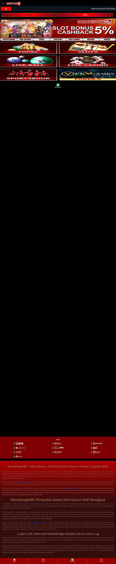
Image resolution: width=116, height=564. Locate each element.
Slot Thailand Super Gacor (26, 482)
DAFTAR (29, 15)
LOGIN (85, 15)
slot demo (31, 504)
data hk (27, 546)
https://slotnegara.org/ (35, 522)
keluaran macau (72, 488)
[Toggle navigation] (3, 3)
